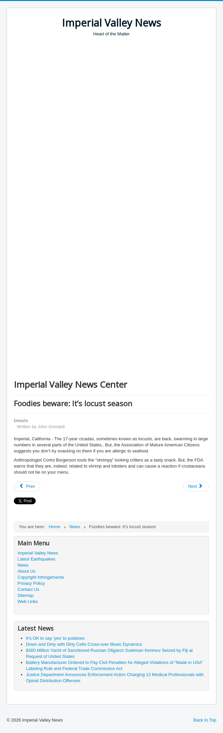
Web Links (28, 601)
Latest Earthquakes (36, 559)
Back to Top (204, 720)
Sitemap (26, 595)
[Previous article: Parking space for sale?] (27, 486)
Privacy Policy (31, 583)
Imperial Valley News (38, 552)
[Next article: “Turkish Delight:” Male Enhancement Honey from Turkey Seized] (196, 486)
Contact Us (28, 589)
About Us (26, 571)
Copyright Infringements (41, 577)
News (23, 565)
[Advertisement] (118, 87)
